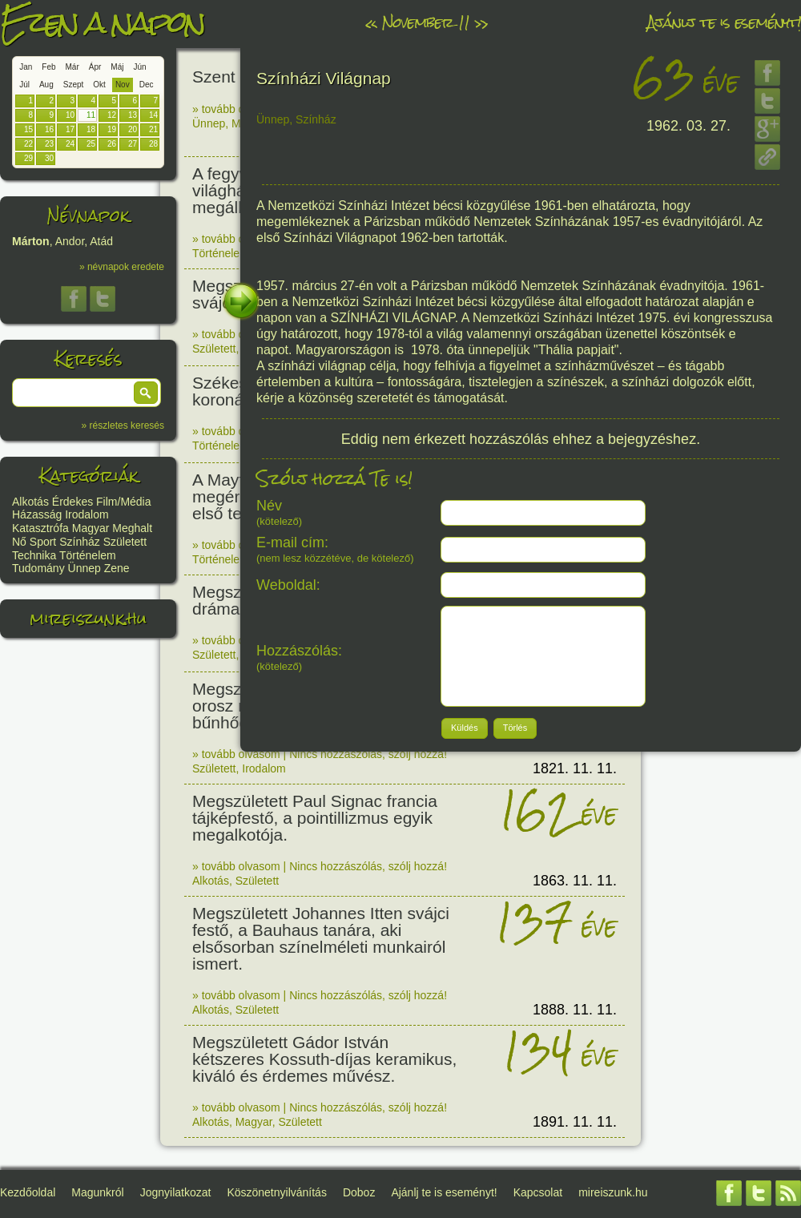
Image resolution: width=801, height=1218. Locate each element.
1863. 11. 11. (575, 881)
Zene (117, 568)
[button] (146, 392)
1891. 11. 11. (575, 1122)
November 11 (425, 22)
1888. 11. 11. (575, 1010)
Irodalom (86, 514)
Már (72, 67)
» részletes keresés (123, 425)
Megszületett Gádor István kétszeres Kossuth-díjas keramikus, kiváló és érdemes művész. (324, 1059)
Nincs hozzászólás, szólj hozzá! (368, 754)
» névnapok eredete (121, 266)
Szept (73, 84)
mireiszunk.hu (88, 618)
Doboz (359, 1192)
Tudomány (38, 568)
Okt (99, 84)
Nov (122, 84)
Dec (146, 84)
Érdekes (72, 501)
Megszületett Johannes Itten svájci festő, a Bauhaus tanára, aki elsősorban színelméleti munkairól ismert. (320, 938)
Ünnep (84, 568)
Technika (34, 555)
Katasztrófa (40, 528)
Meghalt (132, 528)
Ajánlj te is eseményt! (724, 22)
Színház (79, 541)
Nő (19, 541)
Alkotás (30, 501)
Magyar (91, 528)
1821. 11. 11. (575, 768)
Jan (25, 67)
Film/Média (123, 501)
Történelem (87, 555)
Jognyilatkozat (175, 1192)
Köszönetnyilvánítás (277, 1192)
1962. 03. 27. (688, 126)
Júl (24, 84)
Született (125, 541)
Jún (139, 67)
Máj (117, 67)
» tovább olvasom (236, 109)
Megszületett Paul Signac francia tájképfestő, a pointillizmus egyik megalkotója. (314, 818)
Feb (48, 67)
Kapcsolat (537, 1192)
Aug (46, 84)
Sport (43, 541)
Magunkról (97, 1192)
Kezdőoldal (27, 1192)
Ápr (95, 67)
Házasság (37, 514)
